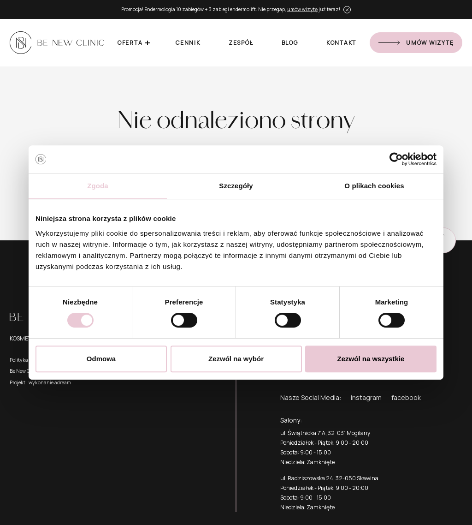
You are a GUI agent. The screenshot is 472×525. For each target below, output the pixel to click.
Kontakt (341, 43)
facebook (406, 397)
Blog (290, 43)
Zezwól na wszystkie (371, 359)
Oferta (130, 43)
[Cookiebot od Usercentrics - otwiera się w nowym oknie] (396, 159)
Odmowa (101, 359)
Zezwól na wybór (236, 359)
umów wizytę (302, 9)
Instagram (366, 397)
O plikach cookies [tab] (374, 186)
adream (62, 382)
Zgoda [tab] (97, 186)
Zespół (241, 43)
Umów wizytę (416, 43)
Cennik (188, 43)
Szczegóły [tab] (236, 186)
